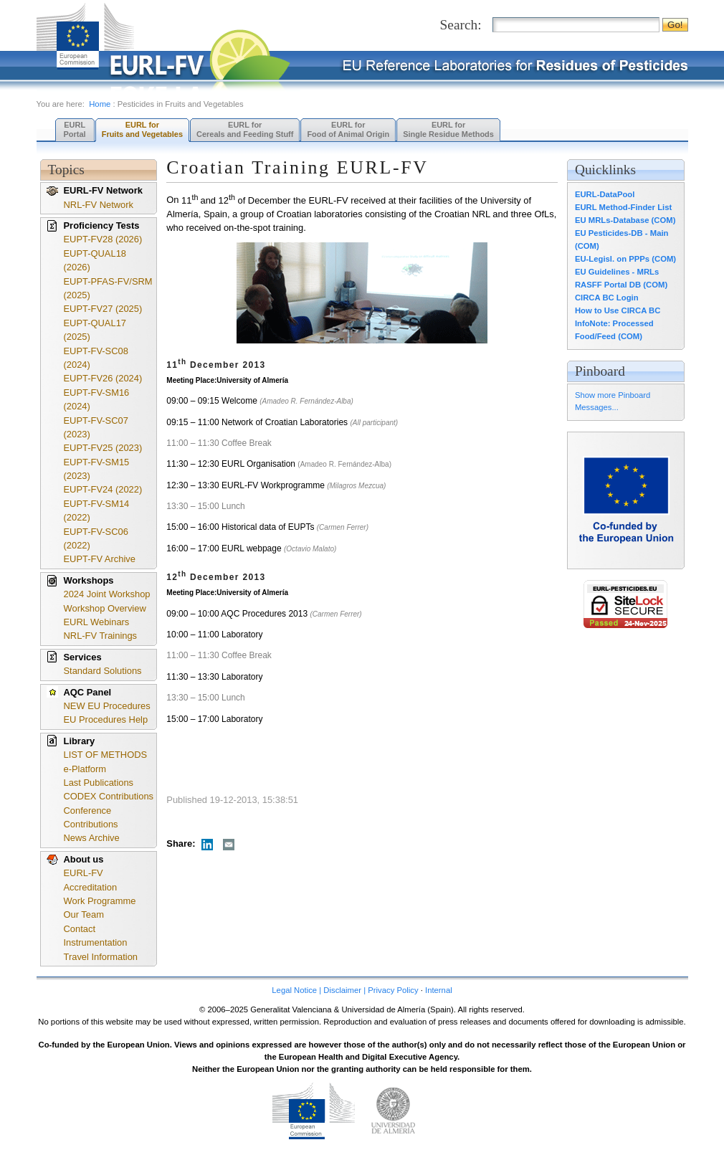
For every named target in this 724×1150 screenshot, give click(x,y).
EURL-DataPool (604, 194)
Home (99, 104)
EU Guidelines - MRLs (617, 271)
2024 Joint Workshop (107, 594)
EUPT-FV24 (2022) (103, 489)
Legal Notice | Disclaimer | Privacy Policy (345, 990)
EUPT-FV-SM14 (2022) (97, 510)
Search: (461, 24)
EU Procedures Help (106, 719)
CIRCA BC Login (607, 297)
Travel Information (101, 956)
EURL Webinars (97, 622)
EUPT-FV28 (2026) (103, 239)
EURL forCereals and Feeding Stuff (244, 129)
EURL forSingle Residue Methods (448, 129)
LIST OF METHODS (106, 754)
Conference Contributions (91, 817)
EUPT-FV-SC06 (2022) (96, 538)
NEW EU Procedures (107, 705)
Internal (438, 990)
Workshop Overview (105, 608)
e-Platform (85, 769)
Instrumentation (96, 942)
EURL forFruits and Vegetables (142, 129)
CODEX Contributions (109, 796)
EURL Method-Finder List (623, 207)
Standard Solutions (103, 670)
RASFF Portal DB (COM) (621, 284)
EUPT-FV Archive (99, 558)
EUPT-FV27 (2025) (103, 308)
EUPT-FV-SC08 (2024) (96, 358)
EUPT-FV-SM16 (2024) (97, 399)
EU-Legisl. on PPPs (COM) (625, 259)
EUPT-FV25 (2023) (103, 447)
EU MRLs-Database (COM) (625, 220)
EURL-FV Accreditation (91, 880)
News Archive (92, 837)
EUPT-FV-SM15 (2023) (97, 469)
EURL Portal (75, 129)
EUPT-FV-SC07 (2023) (96, 427)
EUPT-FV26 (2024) (103, 378)
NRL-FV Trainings (101, 635)
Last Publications (99, 782)
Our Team (84, 914)
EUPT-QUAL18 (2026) (95, 260)
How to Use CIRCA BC (617, 310)
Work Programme (100, 900)
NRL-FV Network (99, 204)
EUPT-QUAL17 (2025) (95, 330)
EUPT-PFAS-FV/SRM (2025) (108, 288)
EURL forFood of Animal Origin (348, 129)
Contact (79, 928)
